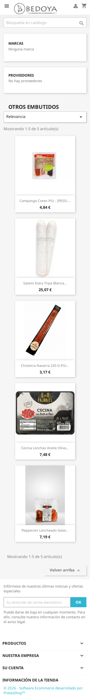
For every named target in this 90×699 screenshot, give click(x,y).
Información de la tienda (30, 680)
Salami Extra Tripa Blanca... (45, 283)
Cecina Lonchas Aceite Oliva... (45, 448)
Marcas (15, 43)
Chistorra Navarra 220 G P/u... (45, 365)
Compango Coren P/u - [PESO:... (45, 200)
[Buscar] (45, 23)
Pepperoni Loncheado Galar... (45, 530)
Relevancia (45, 117)
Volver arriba (65, 571)
